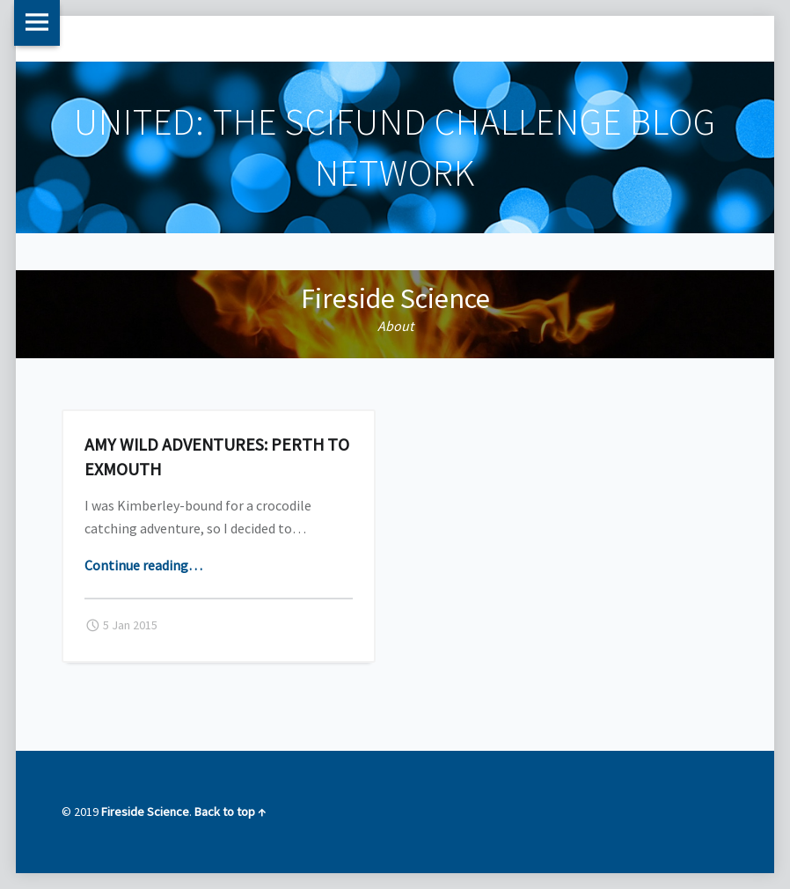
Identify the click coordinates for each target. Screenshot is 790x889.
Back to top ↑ (230, 811)
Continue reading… (143, 565)
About (395, 325)
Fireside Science (395, 298)
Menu (37, 23)
